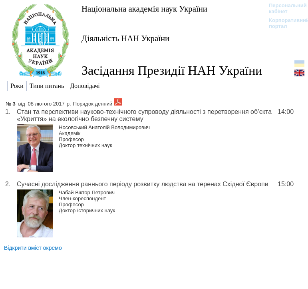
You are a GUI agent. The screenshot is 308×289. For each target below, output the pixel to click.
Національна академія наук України (144, 8)
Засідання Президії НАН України (171, 70)
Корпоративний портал (284, 23)
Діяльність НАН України (125, 38)
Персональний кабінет (284, 8)
